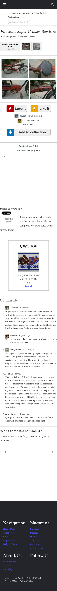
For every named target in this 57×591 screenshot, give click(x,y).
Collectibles (36, 548)
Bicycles (23, 36)
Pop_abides (15, 349)
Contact (7, 565)
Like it (40, 108)
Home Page (9, 528)
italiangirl (26, 120)
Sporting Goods (10, 36)
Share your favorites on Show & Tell (28, 13)
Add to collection (27, 132)
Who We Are (9, 561)
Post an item (13, 17)
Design (34, 532)
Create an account (10, 436)
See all (28, 286)
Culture (34, 540)
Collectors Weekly (29, 5)
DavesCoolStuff (26, 116)
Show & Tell (34, 36)
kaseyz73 (9, 219)
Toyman (14, 307)
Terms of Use (11, 581)
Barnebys (8, 569)
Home (33, 536)
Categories (9, 532)
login (26, 436)
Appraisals (9, 540)
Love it (17, 108)
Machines (35, 544)
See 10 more (28, 124)
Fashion (34, 528)
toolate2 (14, 335)
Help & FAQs (10, 544)
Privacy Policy (26, 581)
